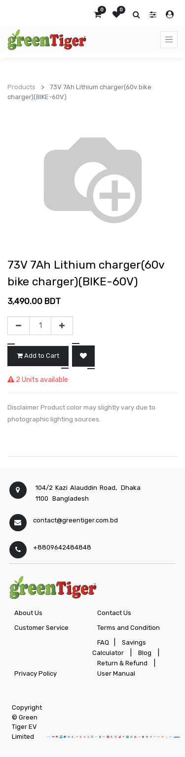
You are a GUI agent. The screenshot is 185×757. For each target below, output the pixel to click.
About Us (28, 613)
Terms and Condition (128, 627)
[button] (83, 356)
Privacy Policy (35, 673)
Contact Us (114, 613)
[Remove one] (18, 325)
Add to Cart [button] (38, 355)
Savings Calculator (119, 647)
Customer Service (41, 627)
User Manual (116, 673)
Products (21, 87)
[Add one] (62, 325)
